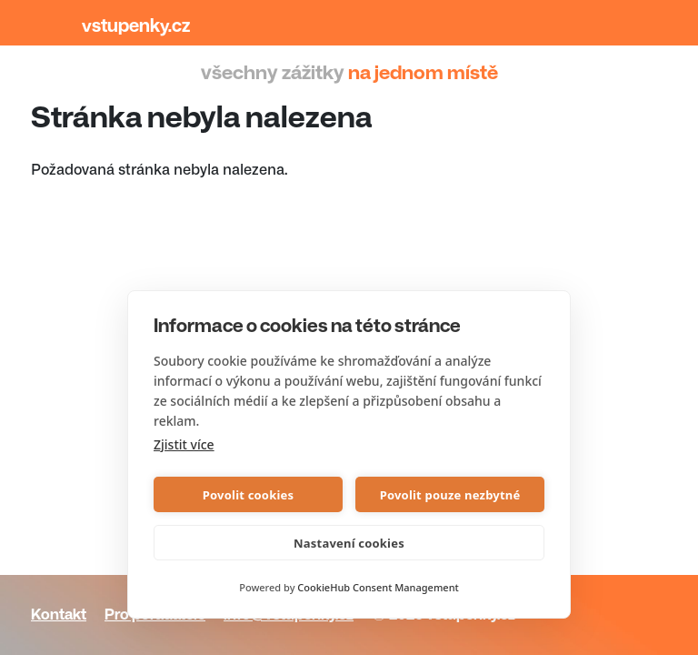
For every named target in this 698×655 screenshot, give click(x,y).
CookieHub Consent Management (377, 587)
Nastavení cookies (349, 543)
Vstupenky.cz (136, 25)
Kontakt (58, 614)
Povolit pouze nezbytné (450, 495)
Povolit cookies (248, 495)
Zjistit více (184, 444)
